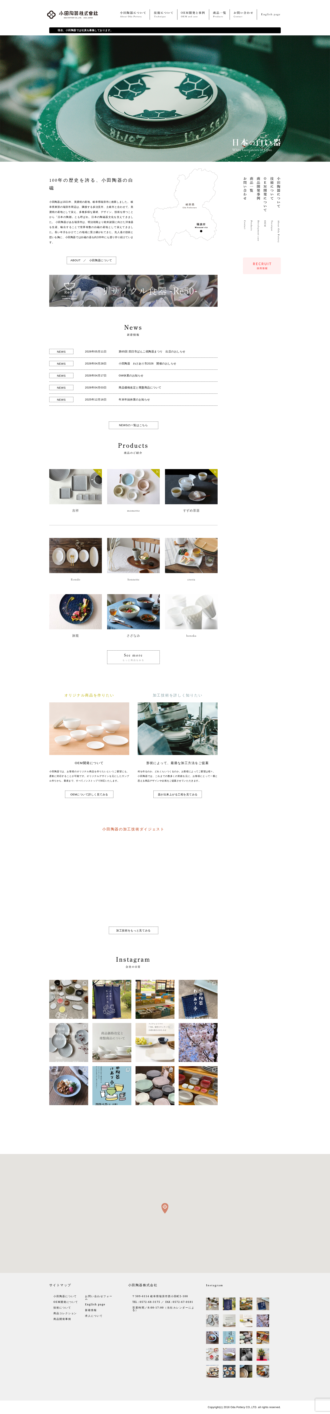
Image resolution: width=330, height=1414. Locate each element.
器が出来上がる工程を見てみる (178, 794)
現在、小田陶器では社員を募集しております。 (85, 30)
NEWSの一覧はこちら (133, 425)
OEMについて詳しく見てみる (89, 794)
